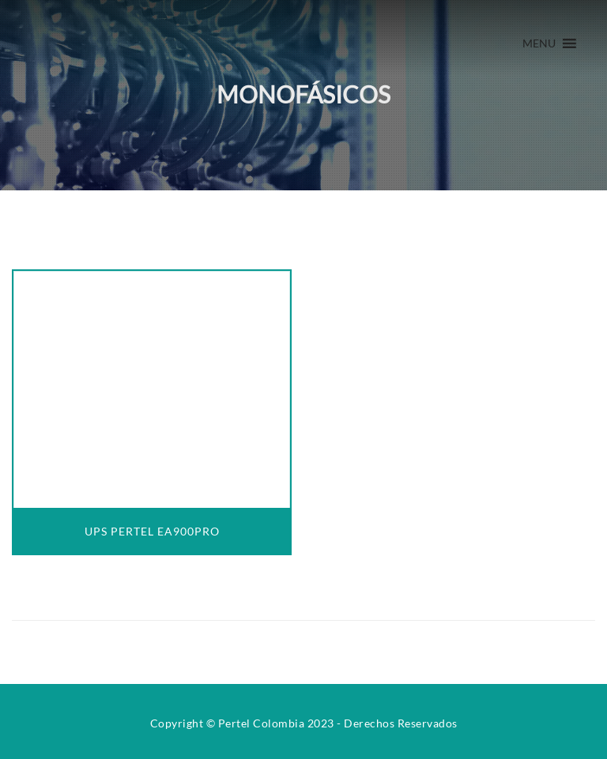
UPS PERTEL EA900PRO (152, 531)
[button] (539, 43)
